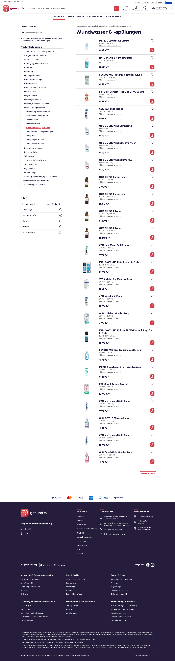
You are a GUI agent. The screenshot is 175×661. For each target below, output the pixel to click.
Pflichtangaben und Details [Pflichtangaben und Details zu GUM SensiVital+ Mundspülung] (110, 457)
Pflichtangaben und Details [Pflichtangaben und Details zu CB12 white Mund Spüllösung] (110, 406)
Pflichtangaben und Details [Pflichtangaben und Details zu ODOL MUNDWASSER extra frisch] (110, 148)
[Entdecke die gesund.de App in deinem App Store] (45, 565)
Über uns (80, 517)
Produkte (59, 16)
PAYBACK (80, 533)
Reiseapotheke (31, 152)
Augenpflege (116, 587)
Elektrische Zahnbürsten (37, 116)
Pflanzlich (69, 609)
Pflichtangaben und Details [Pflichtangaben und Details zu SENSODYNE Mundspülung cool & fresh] (110, 355)
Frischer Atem (32, 120)
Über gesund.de (156, 3)
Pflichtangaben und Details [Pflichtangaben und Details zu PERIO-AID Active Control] (110, 389)
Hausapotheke (30, 84)
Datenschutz (82, 545)
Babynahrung (71, 583)
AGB (78, 549)
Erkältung (28, 72)
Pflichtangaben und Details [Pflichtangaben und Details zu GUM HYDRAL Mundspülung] (110, 318)
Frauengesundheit (32, 76)
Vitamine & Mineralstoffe (35, 160)
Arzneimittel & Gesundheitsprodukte (38, 52)
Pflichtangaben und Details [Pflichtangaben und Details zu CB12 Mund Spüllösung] (110, 114)
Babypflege (70, 587)
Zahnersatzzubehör (35, 144)
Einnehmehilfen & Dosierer (121, 617)
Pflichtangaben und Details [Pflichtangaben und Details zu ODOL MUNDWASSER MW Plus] (110, 165)
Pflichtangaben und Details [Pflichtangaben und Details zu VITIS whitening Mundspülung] (110, 284)
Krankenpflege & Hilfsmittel (34, 185)
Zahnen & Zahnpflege (74, 594)
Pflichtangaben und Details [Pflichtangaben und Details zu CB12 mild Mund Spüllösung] (110, 250)
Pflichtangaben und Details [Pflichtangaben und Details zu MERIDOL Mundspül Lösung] (110, 46)
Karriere (80, 521)
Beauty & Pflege (29, 173)
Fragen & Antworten (141, 3)
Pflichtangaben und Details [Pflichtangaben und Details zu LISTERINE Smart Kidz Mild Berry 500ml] (110, 97)
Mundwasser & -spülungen (38, 128)
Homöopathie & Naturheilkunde (36, 181)
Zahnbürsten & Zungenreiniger (39, 132)
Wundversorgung (31, 164)
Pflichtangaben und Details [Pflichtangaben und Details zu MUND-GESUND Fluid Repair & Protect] (110, 267)
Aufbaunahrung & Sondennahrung (124, 606)
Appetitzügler (26, 606)
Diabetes (28, 68)
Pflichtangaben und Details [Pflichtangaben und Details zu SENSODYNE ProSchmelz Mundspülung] (110, 80)
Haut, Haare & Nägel (33, 80)
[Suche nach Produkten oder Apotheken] (116, 8)
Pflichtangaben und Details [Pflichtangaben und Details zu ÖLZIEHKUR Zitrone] (110, 216)
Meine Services (113, 16)
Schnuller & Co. (71, 590)
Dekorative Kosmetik (119, 594)
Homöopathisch (72, 606)
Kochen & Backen (27, 620)
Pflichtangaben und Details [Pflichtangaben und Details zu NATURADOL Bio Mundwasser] (110, 63)
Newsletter (81, 525)
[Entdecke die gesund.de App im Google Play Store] (59, 565)
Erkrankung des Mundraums (38, 112)
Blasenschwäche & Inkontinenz (122, 609)
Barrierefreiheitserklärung (87, 529)
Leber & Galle (30, 92)
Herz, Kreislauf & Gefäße (35, 88)
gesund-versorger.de (85, 537)
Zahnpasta (30, 136)
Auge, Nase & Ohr (32, 60)
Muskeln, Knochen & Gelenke (36, 104)
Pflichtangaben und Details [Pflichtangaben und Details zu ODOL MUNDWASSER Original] (110, 131)
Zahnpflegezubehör (35, 140)
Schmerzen (29, 156)
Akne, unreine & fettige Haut (121, 579)
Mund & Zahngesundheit (34, 108)
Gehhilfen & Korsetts (119, 620)
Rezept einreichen (76, 16)
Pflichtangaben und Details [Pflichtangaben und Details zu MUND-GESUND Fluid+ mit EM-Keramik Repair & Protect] (110, 338)
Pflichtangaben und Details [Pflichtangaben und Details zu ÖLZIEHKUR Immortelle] (110, 182)
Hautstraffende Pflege (120, 590)
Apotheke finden (94, 16)
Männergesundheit (32, 100)
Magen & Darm (30, 96)
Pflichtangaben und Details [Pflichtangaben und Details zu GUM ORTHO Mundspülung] (110, 423)
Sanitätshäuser (83, 541)
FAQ (26, 533)
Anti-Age (114, 583)
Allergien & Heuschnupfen (35, 56)
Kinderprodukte (33, 124)
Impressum (81, 554)
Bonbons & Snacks (27, 609)
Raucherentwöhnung (33, 148)
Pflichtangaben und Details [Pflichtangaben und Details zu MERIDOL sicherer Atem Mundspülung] (110, 372)
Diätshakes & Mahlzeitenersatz (32, 613)
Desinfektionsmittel (118, 613)
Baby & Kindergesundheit (75, 579)
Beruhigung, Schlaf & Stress (36, 64)
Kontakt (28, 529)
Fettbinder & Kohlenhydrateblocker (34, 617)
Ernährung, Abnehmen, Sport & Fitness (39, 177)
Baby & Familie (28, 169)
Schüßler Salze (71, 613)
